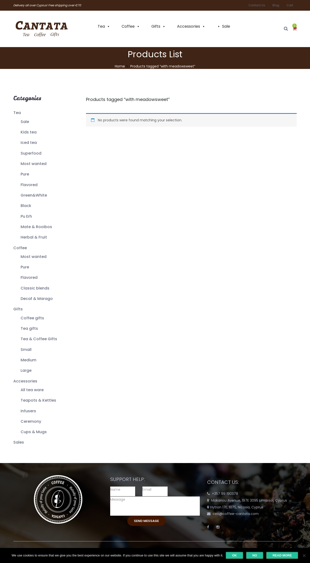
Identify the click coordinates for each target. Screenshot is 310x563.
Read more (282, 555)
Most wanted (33, 163)
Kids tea (29, 132)
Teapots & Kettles (38, 400)
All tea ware (32, 390)
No (254, 555)
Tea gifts (29, 328)
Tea (101, 26)
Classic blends (35, 288)
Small (26, 349)
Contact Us (256, 5)
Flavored (29, 185)
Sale (226, 26)
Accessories (188, 26)
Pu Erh (26, 216)
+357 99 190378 (225, 493)
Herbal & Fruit (34, 237)
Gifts (155, 26)
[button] (295, 28)
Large (26, 370)
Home (120, 66)
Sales (18, 442)
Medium (28, 360)
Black (26, 205)
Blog (275, 5)
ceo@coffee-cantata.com (236, 513)
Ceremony (31, 421)
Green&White (34, 195)
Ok (234, 555)
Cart (290, 5)
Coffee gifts (32, 318)
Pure (25, 174)
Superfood (31, 153)
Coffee (128, 26)
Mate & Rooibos (36, 227)
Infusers (28, 411)
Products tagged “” (128, 99)
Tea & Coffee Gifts (39, 339)
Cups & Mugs (34, 432)
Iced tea (29, 142)
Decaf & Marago (37, 298)
